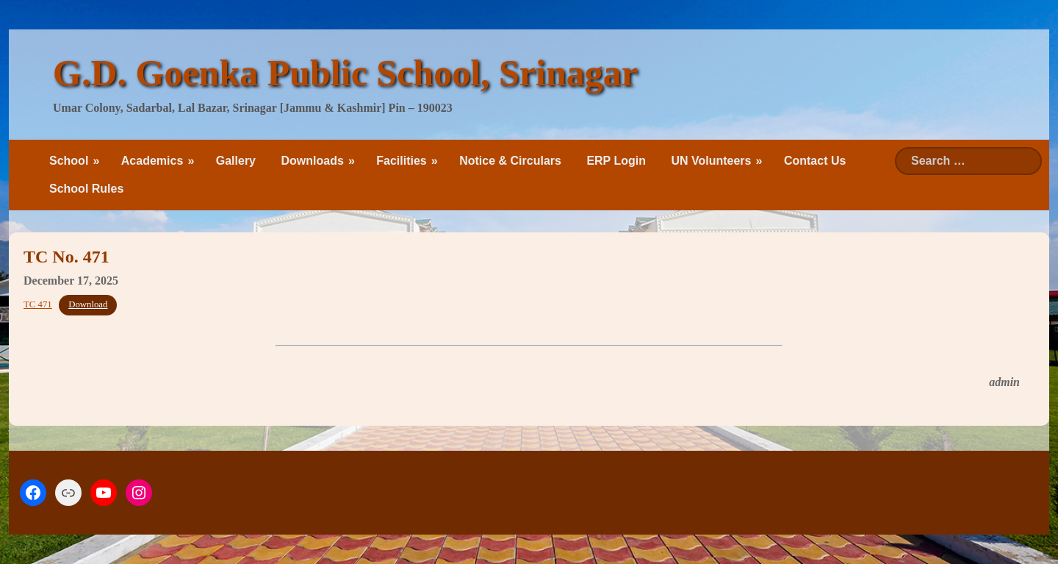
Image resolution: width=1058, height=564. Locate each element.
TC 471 (38, 304)
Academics (152, 160)
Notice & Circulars (510, 160)
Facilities (401, 160)
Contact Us (815, 160)
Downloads (312, 160)
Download (87, 304)
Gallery (236, 160)
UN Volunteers (711, 160)
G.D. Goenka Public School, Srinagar (345, 72)
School (68, 160)
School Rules (86, 188)
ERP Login (616, 160)
